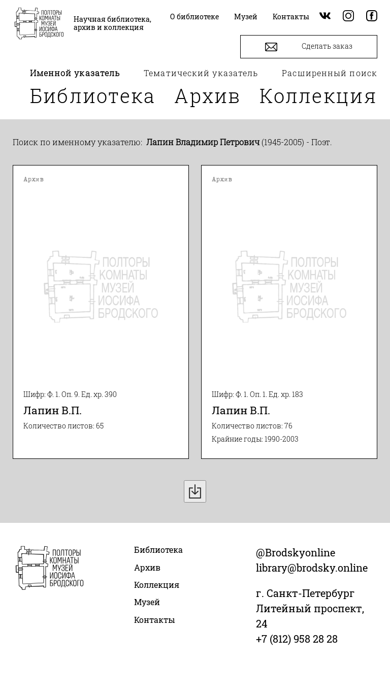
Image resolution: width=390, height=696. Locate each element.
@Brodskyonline (295, 552)
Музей (147, 601)
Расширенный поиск (329, 73)
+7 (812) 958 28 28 (297, 638)
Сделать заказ (308, 47)
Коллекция (318, 95)
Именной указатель (75, 73)
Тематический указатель (201, 73)
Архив (207, 95)
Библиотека (93, 95)
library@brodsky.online (312, 567)
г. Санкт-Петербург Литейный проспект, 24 (310, 608)
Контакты (154, 619)
